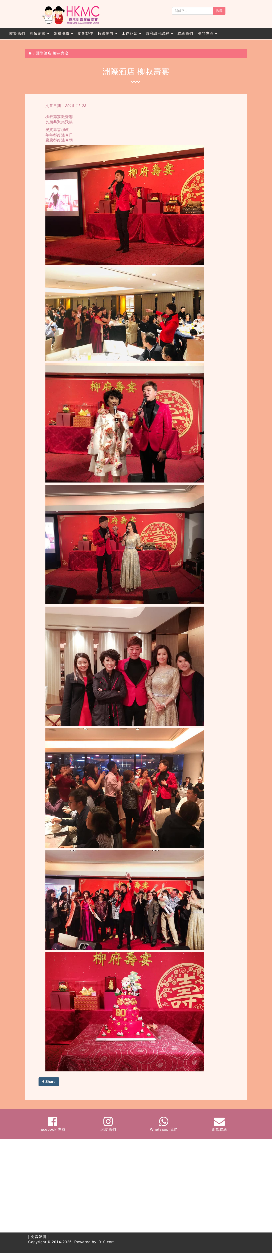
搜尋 (219, 11)
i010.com (106, 1242)
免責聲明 (39, 1237)
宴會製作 (85, 33)
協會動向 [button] (107, 33)
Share (49, 1082)
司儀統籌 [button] (39, 33)
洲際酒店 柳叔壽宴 (52, 53)
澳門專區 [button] (207, 33)
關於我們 (17, 33)
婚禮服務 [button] (63, 33)
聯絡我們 (185, 33)
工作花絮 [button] (131, 33)
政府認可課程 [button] (159, 33)
